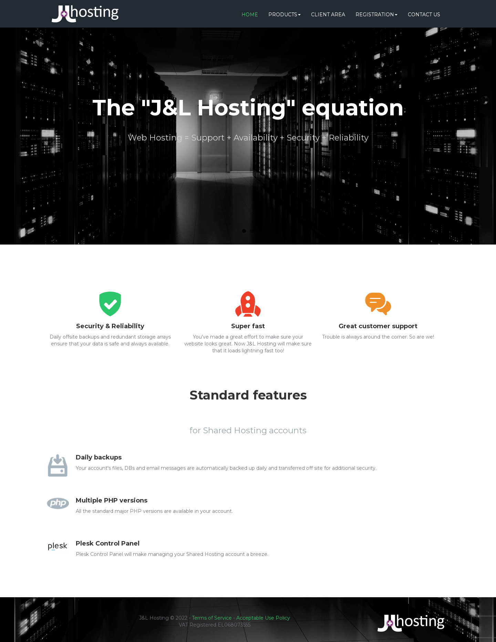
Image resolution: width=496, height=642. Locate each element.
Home (249, 14)
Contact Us (424, 14)
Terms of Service (212, 618)
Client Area (328, 14)
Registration (376, 14)
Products (284, 14)
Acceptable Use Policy (263, 618)
